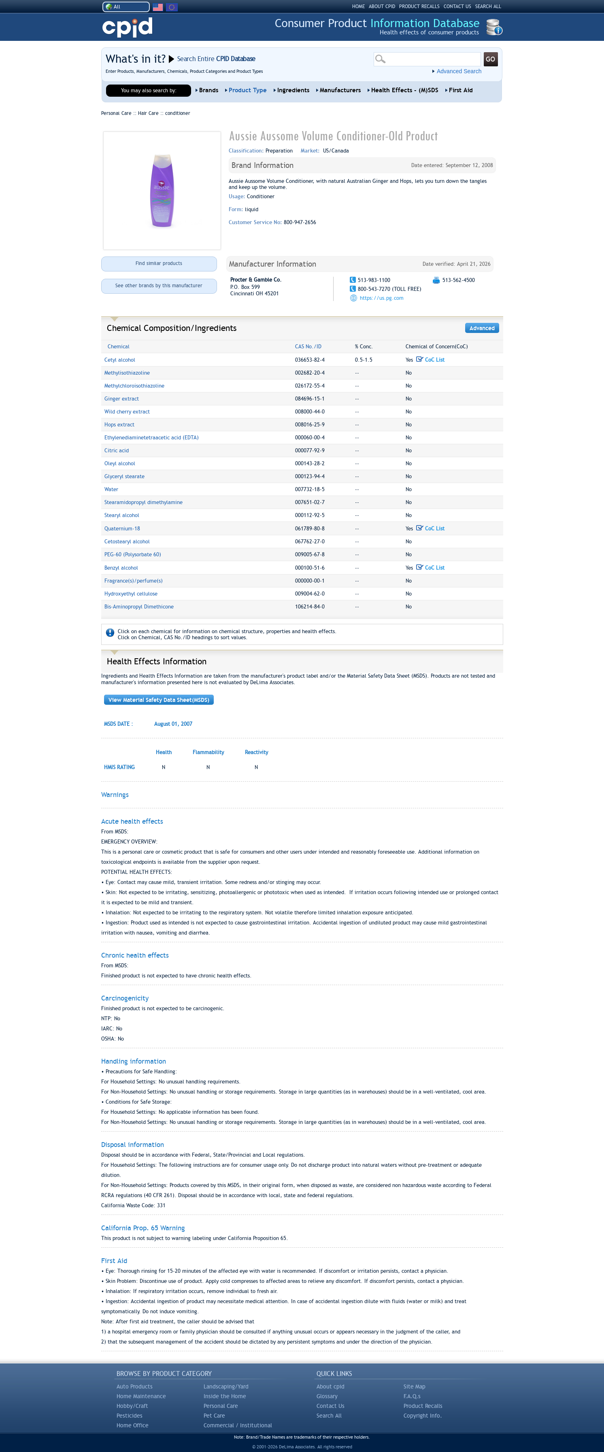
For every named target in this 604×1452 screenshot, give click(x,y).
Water (111, 489)
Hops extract (119, 425)
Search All (329, 1415)
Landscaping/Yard (226, 1386)
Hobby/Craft (132, 1406)
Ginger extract (121, 399)
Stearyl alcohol (121, 515)
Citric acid (116, 450)
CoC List (430, 360)
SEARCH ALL (488, 6)
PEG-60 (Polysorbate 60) (132, 554)
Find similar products (159, 263)
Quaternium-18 (122, 529)
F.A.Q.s (412, 1396)
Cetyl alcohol (119, 360)
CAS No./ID (308, 346)
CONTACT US (457, 6)
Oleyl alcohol (119, 463)
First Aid (461, 90)
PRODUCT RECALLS (419, 6)
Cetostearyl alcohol (127, 541)
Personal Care (221, 1406)
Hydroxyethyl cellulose (130, 594)
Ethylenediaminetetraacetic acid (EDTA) (151, 438)
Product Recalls (423, 1406)
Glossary (327, 1396)
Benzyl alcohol (121, 568)
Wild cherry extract (127, 412)
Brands (208, 90)
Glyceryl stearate (124, 476)
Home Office (133, 1425)
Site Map (414, 1386)
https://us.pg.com (382, 298)
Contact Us (331, 1406)
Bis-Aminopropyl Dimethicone (139, 607)
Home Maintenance (141, 1396)
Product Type (248, 90)
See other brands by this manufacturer (158, 285)
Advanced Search (459, 71)
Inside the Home (225, 1396)
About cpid (331, 1386)
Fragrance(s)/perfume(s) (133, 581)
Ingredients (293, 90)
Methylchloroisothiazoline (134, 386)
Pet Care (214, 1415)
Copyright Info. (423, 1415)
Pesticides (129, 1415)
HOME (358, 6)
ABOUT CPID (382, 6)
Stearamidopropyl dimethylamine (143, 502)
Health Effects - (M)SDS (404, 90)
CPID (127, 28)
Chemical (119, 346)
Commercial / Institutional (238, 1425)
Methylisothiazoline (127, 373)
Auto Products (135, 1386)
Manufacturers (340, 90)
